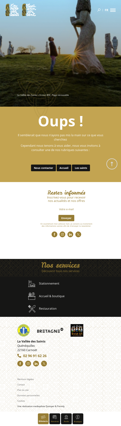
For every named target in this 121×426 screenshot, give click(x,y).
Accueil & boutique (46, 296)
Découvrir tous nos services (61, 271)
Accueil (64, 168)
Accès (66, 419)
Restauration (42, 308)
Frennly (61, 406)
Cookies (21, 400)
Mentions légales (25, 379)
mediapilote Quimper (43, 406)
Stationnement (43, 283)
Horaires (55, 419)
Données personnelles (28, 395)
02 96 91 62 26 (35, 356)
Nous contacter (43, 168)
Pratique (78, 419)
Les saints (81, 168)
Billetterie (43, 418)
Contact (21, 384)
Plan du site (23, 390)
